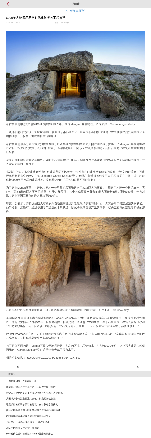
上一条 (15, 367)
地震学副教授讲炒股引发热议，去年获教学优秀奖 (32, 404)
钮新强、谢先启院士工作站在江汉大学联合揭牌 (31, 387)
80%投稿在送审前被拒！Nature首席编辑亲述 (29, 433)
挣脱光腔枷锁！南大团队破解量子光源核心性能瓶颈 (33, 410)
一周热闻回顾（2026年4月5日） (23, 381)
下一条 (135, 367)
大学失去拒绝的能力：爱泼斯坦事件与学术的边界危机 (34, 393)
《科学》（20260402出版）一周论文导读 (27, 422)
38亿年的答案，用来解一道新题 (22, 428)
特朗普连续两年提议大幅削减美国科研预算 (28, 416)
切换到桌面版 (75, 11)
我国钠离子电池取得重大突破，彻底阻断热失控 (31, 398)
